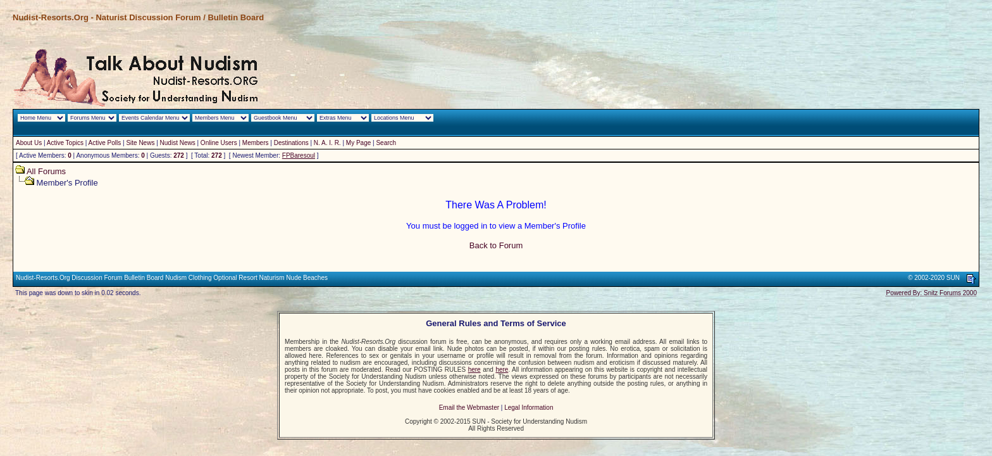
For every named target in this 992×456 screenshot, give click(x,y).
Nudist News (177, 142)
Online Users (219, 142)
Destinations (291, 142)
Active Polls (105, 142)
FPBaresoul (298, 155)
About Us (29, 142)
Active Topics (65, 142)
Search (386, 142)
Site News (140, 142)
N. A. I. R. (327, 142)
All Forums (46, 171)
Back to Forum (496, 245)
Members (255, 142)
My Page (358, 142)
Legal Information (528, 407)
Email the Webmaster (469, 407)
